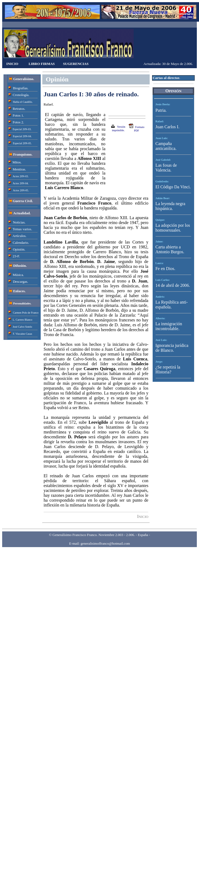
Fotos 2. (18, 122)
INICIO (12, 64)
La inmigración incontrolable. (168, 326)
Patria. (160, 110)
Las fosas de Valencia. (166, 167)
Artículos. (19, 236)
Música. (18, 275)
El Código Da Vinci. (173, 187)
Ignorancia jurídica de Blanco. (171, 348)
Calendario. (21, 243)
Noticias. (19, 222)
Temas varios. (22, 229)
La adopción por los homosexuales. (172, 227)
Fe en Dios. (165, 268)
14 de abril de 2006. (172, 285)
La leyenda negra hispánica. (170, 206)
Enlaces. (19, 291)
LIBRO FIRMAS (41, 64)
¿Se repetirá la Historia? (167, 369)
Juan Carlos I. (167, 126)
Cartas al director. (166, 78)
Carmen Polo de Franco (25, 312)
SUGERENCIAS (76, 64)
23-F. (16, 256)
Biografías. (20, 88)
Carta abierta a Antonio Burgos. (169, 249)
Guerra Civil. (23, 201)
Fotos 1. (18, 115)
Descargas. (20, 282)
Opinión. (19, 249)
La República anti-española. (171, 304)
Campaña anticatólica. (165, 146)
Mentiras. (19, 169)
